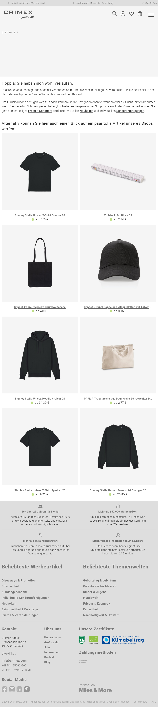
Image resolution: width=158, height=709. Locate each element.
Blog (47, 663)
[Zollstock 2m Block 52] (118, 179)
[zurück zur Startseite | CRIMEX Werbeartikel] (19, 15)
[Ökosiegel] (93, 641)
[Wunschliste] (131, 14)
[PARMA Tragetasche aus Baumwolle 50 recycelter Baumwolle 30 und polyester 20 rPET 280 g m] (118, 362)
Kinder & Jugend (95, 593)
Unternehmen (53, 639)
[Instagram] (12, 691)
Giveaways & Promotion (19, 582)
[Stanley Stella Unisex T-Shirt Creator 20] (40, 179)
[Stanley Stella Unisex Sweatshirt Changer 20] (118, 454)
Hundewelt (90, 599)
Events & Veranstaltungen (20, 616)
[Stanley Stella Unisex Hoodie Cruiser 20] (40, 362)
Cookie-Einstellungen (118, 703)
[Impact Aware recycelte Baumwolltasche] (40, 271)
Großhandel (51, 644)
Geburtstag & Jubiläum (99, 582)
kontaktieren (66, 108)
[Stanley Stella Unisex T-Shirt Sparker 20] (40, 454)
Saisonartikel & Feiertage (20, 611)
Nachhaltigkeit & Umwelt (100, 616)
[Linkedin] (19, 691)
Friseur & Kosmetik (96, 605)
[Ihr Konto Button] (123, 13)
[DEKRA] (82, 641)
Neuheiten (86, 112)
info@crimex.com (14, 662)
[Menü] (150, 14)
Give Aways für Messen (99, 588)
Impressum (51, 654)
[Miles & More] (95, 690)
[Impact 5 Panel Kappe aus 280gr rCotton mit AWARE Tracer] (118, 271)
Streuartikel (10, 588)
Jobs (47, 649)
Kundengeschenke (15, 593)
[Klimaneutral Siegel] (124, 641)
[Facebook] (4, 691)
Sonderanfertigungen (130, 112)
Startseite (8, 33)
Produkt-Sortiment (40, 112)
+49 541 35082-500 (14, 667)
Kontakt (49, 659)
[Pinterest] (27, 691)
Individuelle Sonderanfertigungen (25, 599)
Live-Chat (9, 655)
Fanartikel (90, 611)
